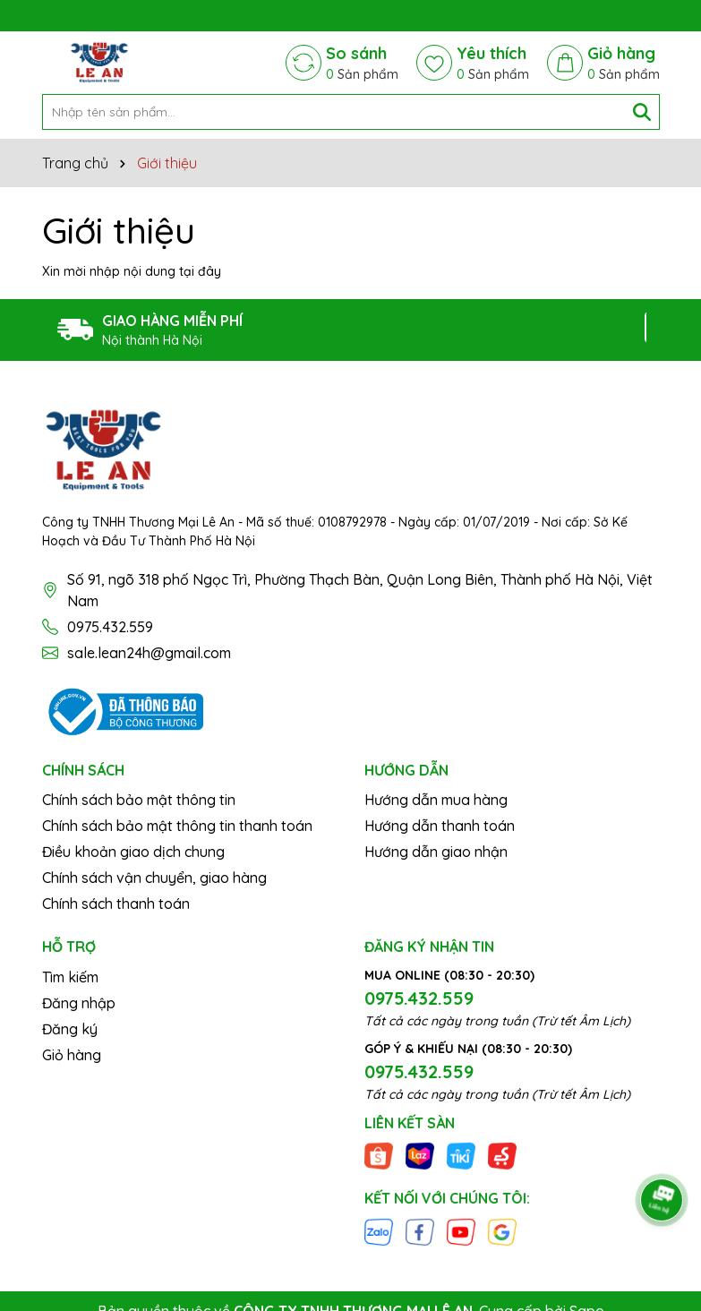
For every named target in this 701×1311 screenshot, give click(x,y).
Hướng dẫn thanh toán (439, 826)
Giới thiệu (118, 230)
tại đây (200, 271)
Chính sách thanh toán (116, 904)
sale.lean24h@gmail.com (149, 653)
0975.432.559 (110, 627)
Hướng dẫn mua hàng (436, 800)
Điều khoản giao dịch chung (133, 852)
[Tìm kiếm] (641, 112)
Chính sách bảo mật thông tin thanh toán (177, 826)
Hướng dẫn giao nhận (436, 852)
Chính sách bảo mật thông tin (138, 800)
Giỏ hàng (71, 1055)
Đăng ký (70, 1029)
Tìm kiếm (70, 977)
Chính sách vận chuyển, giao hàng (154, 878)
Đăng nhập (78, 1003)
